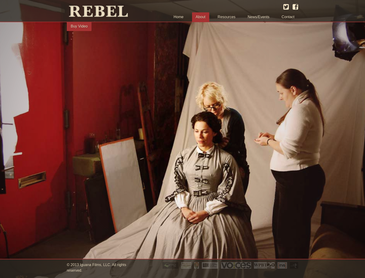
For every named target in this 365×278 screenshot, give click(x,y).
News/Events (258, 17)
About (201, 17)
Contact (288, 17)
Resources (226, 17)
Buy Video (79, 26)
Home (179, 17)
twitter (286, 7)
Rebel (103, 11)
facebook (295, 7)
